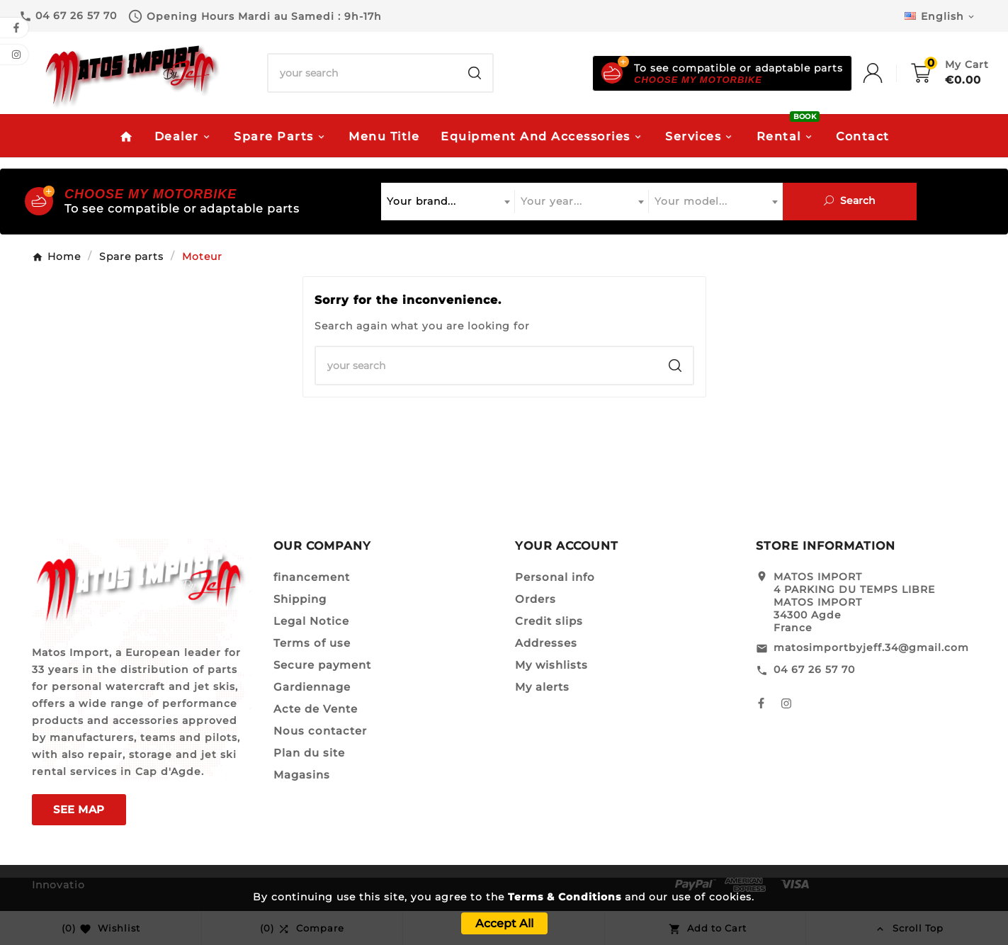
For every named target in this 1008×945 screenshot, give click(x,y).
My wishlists (551, 665)
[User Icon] (887, 73)
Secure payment (322, 665)
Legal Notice (311, 621)
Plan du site (309, 752)
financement (311, 577)
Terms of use (312, 643)
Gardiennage (312, 687)
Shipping (300, 599)
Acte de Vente (315, 708)
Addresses (546, 643)
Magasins (301, 774)
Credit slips (549, 621)
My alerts (542, 687)
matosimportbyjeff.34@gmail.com (871, 647)
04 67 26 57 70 (814, 669)
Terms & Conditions (564, 896)
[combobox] (448, 201)
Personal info (555, 577)
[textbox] (448, 201)
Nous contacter (320, 730)
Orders (535, 599)
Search (850, 200)
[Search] (362, 73)
